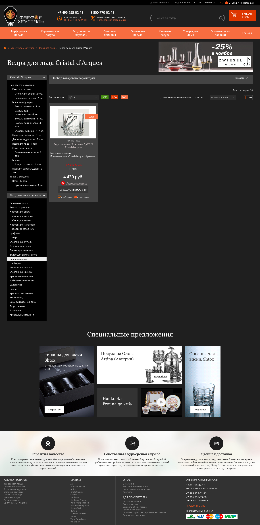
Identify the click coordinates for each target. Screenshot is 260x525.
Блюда (16, 160)
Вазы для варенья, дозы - (27, 170)
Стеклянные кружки (21, 271)
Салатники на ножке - (28, 154)
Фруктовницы (18, 306)
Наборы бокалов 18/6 (22, 228)
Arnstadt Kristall (77, 486)
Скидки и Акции (182, 2)
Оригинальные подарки (220, 33)
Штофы (14, 237)
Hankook (74, 497)
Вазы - (19, 181)
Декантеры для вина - (27, 139)
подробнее (54, 409)
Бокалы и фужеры (22, 102)
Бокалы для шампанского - (27, 112)
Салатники (16, 284)
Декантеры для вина (21, 250)
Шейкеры (15, 263)
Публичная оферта (132, 509)
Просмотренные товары (134, 515)
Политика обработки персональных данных (144, 512)
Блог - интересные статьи (135, 486)
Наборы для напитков (22, 224)
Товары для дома (190, 33)
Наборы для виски (20, 211)
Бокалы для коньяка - (28, 124)
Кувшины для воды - (27, 135)
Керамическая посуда (50, 33)
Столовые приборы (109, 33)
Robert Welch (76, 508)
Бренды (247, 33)
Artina (73, 489)
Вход (234, 2)
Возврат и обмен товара (135, 506)
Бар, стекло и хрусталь (81, 33)
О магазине (128, 483)
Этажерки (15, 310)
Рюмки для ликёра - (29, 98)
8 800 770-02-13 (195, 485)
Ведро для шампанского (23, 254)
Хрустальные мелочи (22, 314)
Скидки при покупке (76, 183)
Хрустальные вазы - (29, 185)
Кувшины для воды (20, 246)
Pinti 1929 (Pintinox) (79, 502)
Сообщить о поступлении (73, 189)
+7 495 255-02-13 (196, 493)
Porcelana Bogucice (79, 505)
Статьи (197, 2)
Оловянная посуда (138, 33)
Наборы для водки (20, 220)
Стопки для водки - (29, 93)
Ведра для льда (46, 48)
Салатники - (22, 148)
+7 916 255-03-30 (196, 497)
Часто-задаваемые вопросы (136, 489)
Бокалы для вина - (28, 106)
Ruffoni (73, 510)
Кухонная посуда (165, 33)
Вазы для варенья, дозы (23, 301)
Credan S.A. (75, 494)
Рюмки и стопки (21, 89)
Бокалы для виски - (29, 118)
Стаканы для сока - (29, 130)
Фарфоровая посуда (19, 33)
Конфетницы (17, 297)
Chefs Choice (76, 491)
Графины (15, 233)
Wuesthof (75, 521)
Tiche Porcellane (78, 519)
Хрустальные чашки (21, 276)
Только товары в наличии (174, 97)
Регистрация (247, 2)
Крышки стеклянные (21, 293)
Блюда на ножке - (28, 164)
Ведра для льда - (24, 143)
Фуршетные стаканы (21, 267)
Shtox (73, 516)
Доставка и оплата (159, 2)
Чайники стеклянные (22, 280)
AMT (72, 483)
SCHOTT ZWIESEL (78, 513)
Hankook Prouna (78, 500)
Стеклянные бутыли (21, 241)
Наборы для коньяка (21, 216)
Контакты (210, 2)
